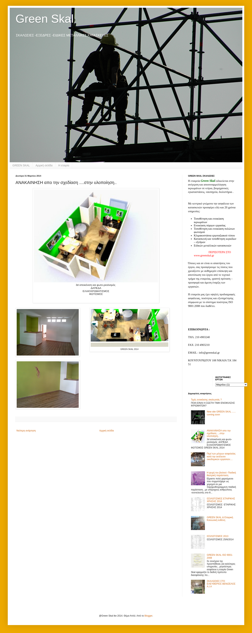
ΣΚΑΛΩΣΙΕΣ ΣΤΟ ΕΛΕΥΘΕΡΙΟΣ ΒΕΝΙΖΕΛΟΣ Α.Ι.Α (221, 584)
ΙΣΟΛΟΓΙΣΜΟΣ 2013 (217, 536)
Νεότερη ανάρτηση (26, 430)
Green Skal (45, 18)
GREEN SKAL (21, 165)
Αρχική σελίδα (43, 165)
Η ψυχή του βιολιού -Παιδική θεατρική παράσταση (221, 474)
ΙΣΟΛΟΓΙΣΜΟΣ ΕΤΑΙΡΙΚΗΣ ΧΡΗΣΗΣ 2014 (221, 500)
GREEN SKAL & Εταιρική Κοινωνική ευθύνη (220, 518)
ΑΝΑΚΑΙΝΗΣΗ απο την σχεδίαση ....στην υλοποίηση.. (219, 433)
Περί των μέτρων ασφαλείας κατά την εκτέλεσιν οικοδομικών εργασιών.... (221, 456)
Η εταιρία (63, 165)
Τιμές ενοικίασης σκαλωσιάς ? (206, 399)
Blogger (148, 615)
